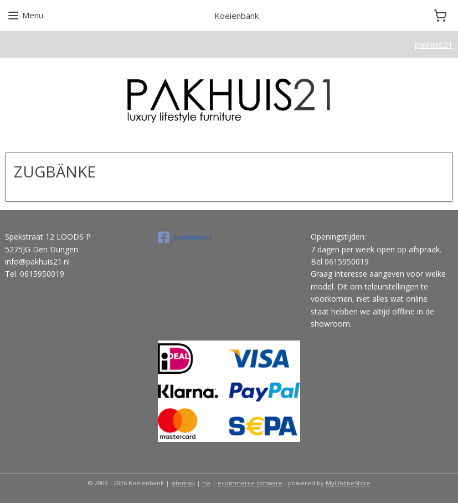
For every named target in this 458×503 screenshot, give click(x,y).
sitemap (183, 483)
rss (206, 483)
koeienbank (185, 237)
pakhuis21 (434, 44)
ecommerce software (250, 483)
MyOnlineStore (348, 483)
